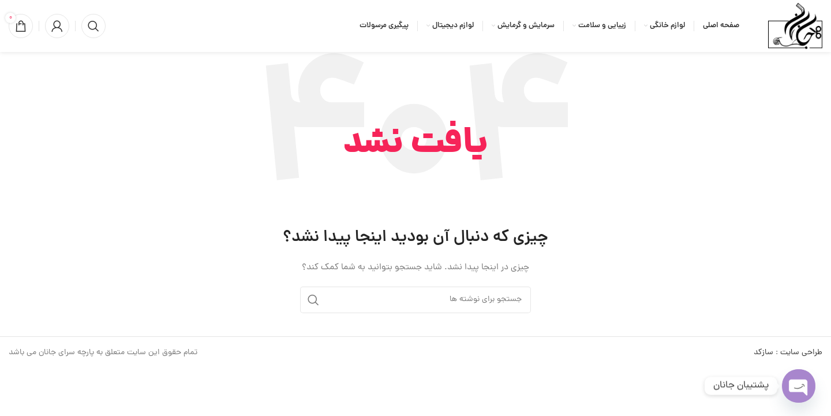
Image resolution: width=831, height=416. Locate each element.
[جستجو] (93, 26)
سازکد (763, 353)
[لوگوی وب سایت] (795, 27)
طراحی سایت (801, 353)
